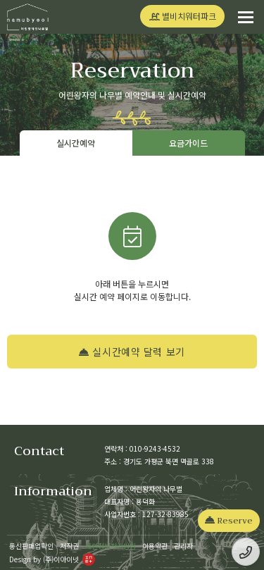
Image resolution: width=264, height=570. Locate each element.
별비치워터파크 (182, 16)
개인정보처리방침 (110, 545)
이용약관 (155, 545)
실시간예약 (75, 143)
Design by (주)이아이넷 (52, 559)
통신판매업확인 (31, 545)
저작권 (69, 545)
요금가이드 (188, 143)
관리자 (183, 545)
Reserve (229, 521)
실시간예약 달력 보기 (131, 352)
